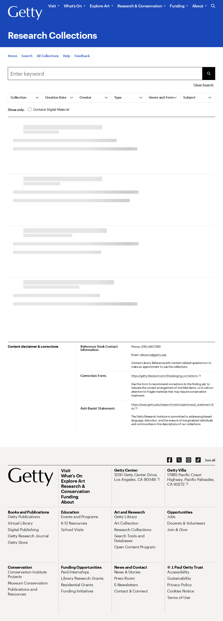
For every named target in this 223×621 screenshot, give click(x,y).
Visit (52, 5)
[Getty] (25, 13)
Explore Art (100, 5)
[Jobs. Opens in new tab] (171, 516)
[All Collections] (48, 56)
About (197, 5)
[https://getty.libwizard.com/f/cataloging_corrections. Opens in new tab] (166, 376)
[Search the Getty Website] (213, 6)
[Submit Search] (208, 73)
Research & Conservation (139, 5)
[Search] (26, 56)
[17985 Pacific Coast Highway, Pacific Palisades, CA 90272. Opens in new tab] (191, 479)
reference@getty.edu (153, 355)
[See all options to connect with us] (210, 460)
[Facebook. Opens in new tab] (169, 460)
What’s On (73, 5)
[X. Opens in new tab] (179, 460)
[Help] (66, 56)
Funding (177, 5)
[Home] (12, 56)
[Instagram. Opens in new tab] (188, 460)
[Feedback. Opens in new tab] (82, 56)
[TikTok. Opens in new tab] (198, 460)
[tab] (25, 97)
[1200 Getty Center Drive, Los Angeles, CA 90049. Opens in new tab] (138, 477)
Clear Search (203, 85)
